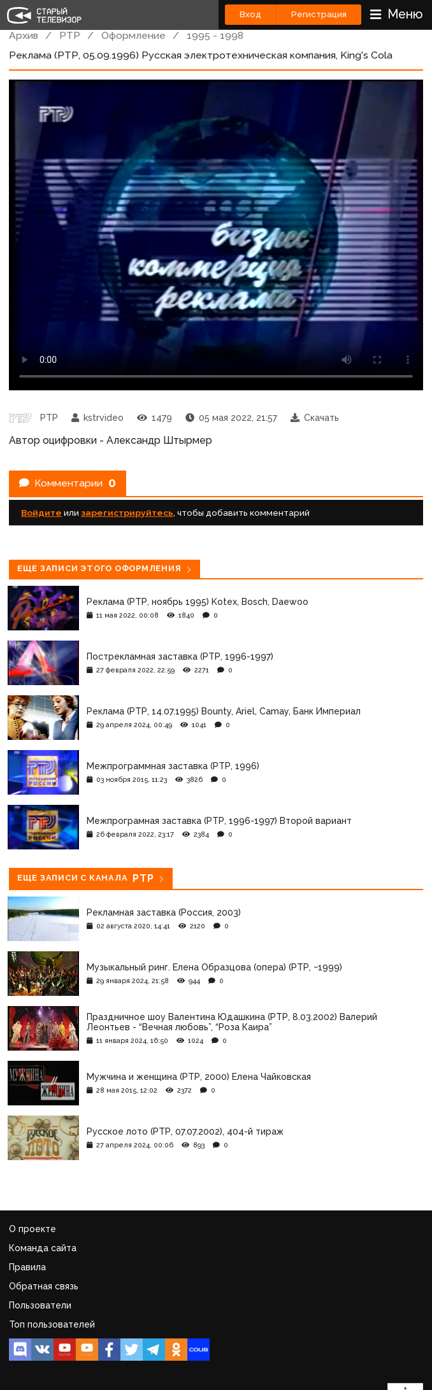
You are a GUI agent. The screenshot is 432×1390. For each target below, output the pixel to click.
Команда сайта (42, 1248)
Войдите (41, 512)
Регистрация (319, 14)
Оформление (133, 35)
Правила (27, 1267)
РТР (69, 35)
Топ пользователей (52, 1324)
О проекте (32, 1229)
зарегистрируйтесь (127, 512)
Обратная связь (43, 1286)
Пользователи (40, 1305)
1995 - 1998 (215, 35)
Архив (23, 35)
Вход (250, 14)
